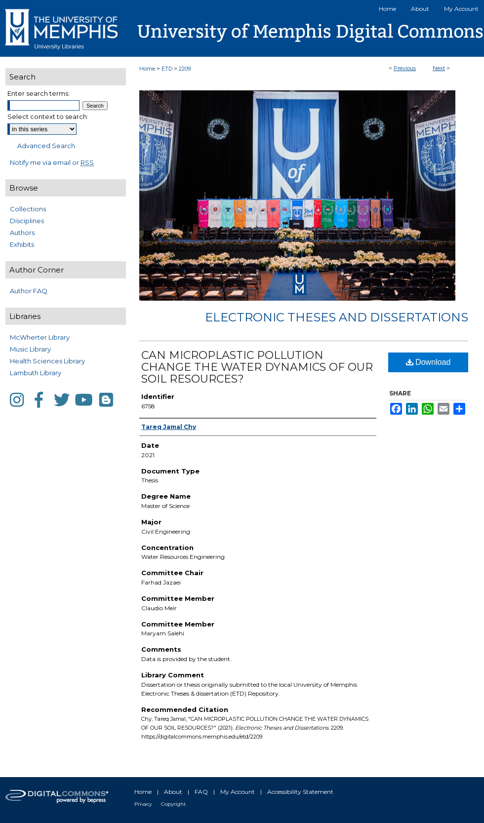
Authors (22, 232)
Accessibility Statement (300, 791)
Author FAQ (28, 291)
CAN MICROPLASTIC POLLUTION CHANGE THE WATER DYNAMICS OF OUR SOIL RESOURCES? (257, 367)
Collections (28, 209)
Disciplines (27, 221)
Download (428, 362)
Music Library (30, 349)
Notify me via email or (52, 162)
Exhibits (22, 244)
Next (439, 68)
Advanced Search (46, 146)
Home (147, 68)
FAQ (201, 791)
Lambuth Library (35, 373)
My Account (237, 791)
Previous (405, 68)
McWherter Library (40, 337)
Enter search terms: (38, 93)
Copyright (173, 804)
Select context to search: (47, 116)
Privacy (143, 804)
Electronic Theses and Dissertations (336, 317)
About (173, 791)
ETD (166, 68)
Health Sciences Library (47, 361)
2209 (185, 68)
